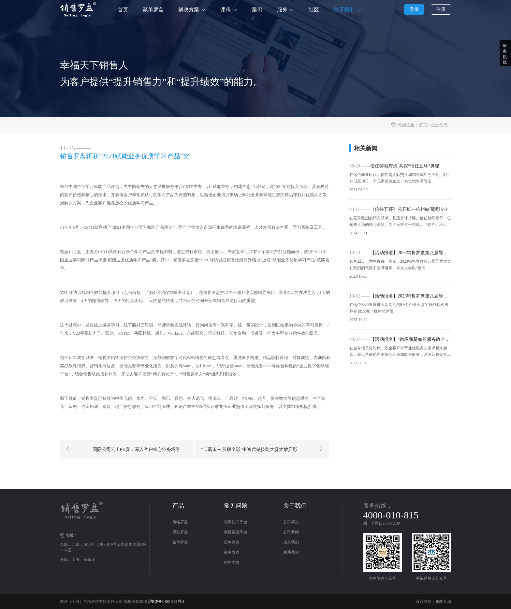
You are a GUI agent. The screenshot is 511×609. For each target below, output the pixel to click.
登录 (414, 9)
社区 (314, 9)
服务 (282, 9)
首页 (123, 9)
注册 (440, 9)
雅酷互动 (443, 601)
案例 (257, 9)
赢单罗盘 (153, 9)
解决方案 (188, 9)
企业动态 (439, 125)
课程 (225, 9)
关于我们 (344, 9)
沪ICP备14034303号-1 (166, 601)
